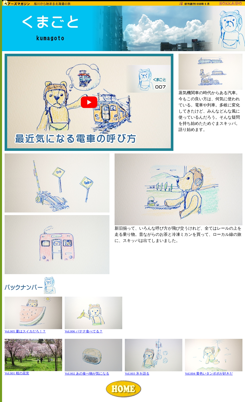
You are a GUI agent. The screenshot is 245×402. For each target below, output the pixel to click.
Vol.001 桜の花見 (17, 373)
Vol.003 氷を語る (137, 373)
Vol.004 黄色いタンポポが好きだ (209, 373)
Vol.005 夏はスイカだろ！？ (25, 331)
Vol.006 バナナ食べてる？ (84, 331)
